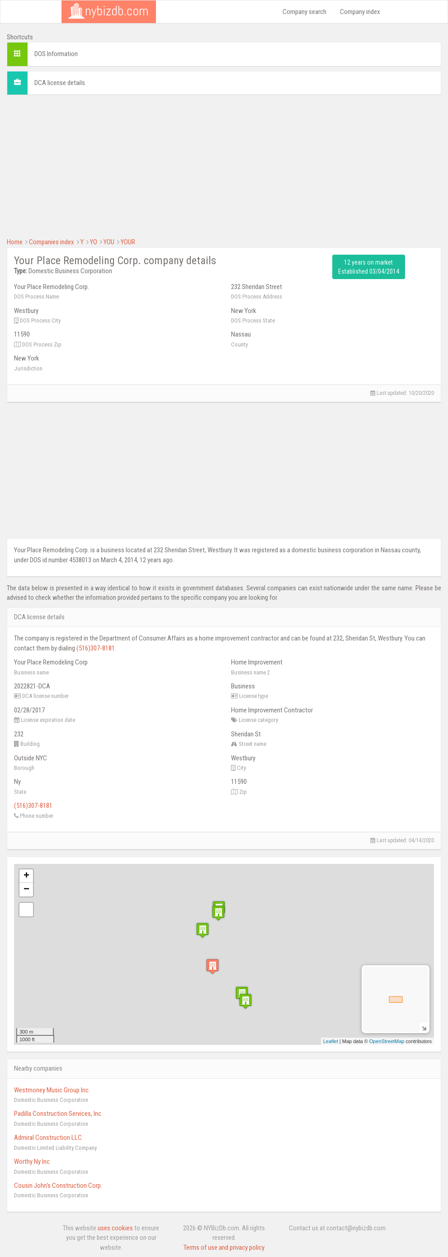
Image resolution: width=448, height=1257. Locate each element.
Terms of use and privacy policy (224, 1247)
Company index (360, 12)
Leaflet (330, 1041)
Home (15, 242)
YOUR (128, 242)
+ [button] (26, 876)
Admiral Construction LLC (48, 1138)
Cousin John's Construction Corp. (58, 1185)
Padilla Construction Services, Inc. (58, 1114)
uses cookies (115, 1228)
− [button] (26, 890)
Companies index (51, 242)
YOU (109, 242)
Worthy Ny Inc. (32, 1161)
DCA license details (59, 83)
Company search (304, 12)
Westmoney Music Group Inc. (52, 1090)
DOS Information (56, 54)
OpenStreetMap (387, 1041)
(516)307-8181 (95, 648)
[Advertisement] (224, 165)
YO (93, 242)
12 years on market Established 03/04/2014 (368, 267)
